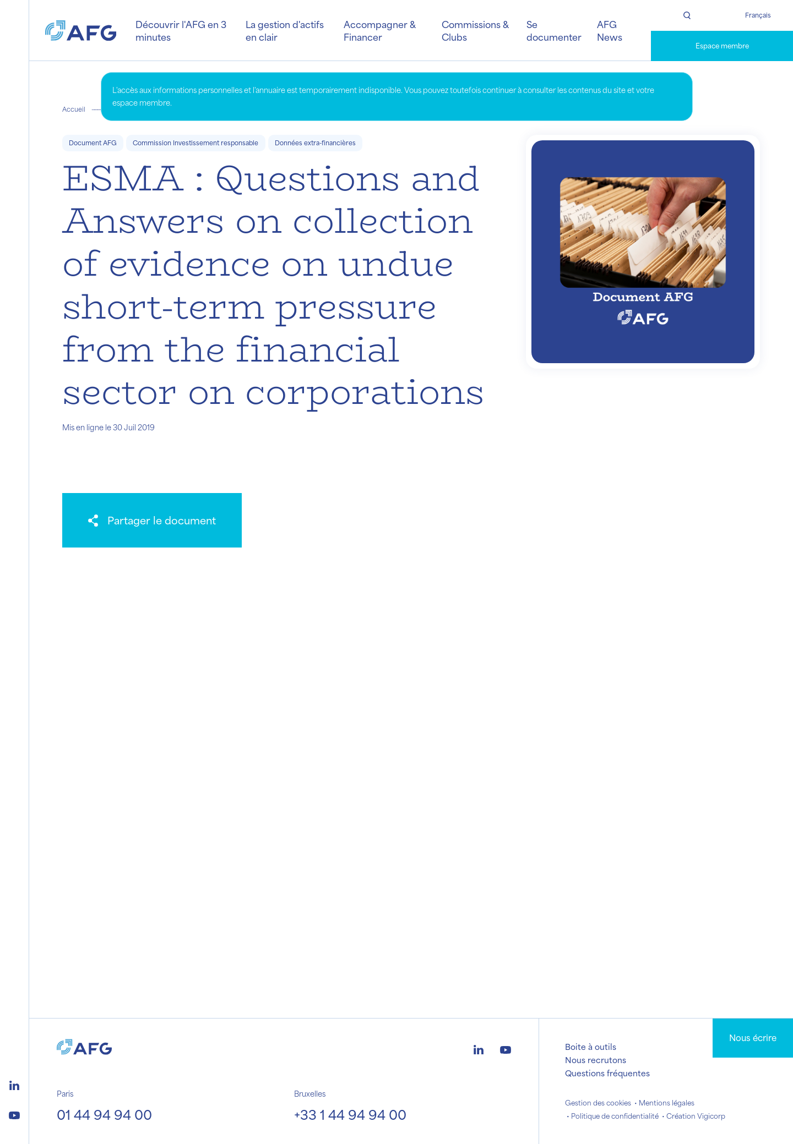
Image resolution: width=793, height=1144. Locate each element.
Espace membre (722, 45)
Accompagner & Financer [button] (379, 30)
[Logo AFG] (81, 30)
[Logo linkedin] (14, 1084)
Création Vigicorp (695, 1116)
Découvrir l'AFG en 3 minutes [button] (180, 30)
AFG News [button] (609, 30)
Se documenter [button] (554, 30)
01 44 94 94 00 (104, 1114)
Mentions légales (666, 1102)
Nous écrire (752, 1037)
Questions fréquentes (607, 1073)
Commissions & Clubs (475, 30)
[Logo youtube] (14, 1114)
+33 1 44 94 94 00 (350, 1114)
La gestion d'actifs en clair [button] (285, 30)
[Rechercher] (686, 15)
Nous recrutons (595, 1060)
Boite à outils (590, 1047)
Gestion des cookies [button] (598, 1102)
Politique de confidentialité (615, 1116)
